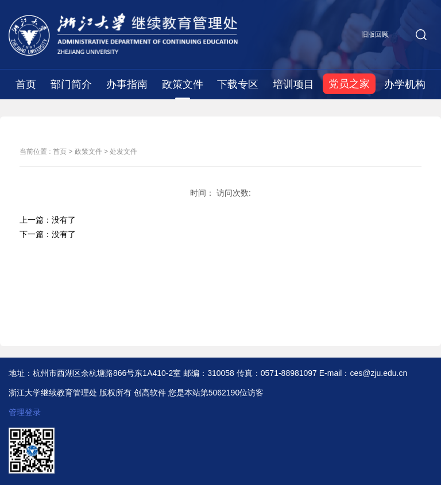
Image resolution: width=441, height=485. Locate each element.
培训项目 (293, 84)
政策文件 (182, 84)
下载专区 (237, 84)
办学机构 (404, 84)
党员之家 (349, 84)
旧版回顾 (375, 34)
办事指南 (127, 84)
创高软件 (150, 392)
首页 (26, 84)
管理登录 (25, 412)
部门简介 (71, 84)
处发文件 (123, 152)
